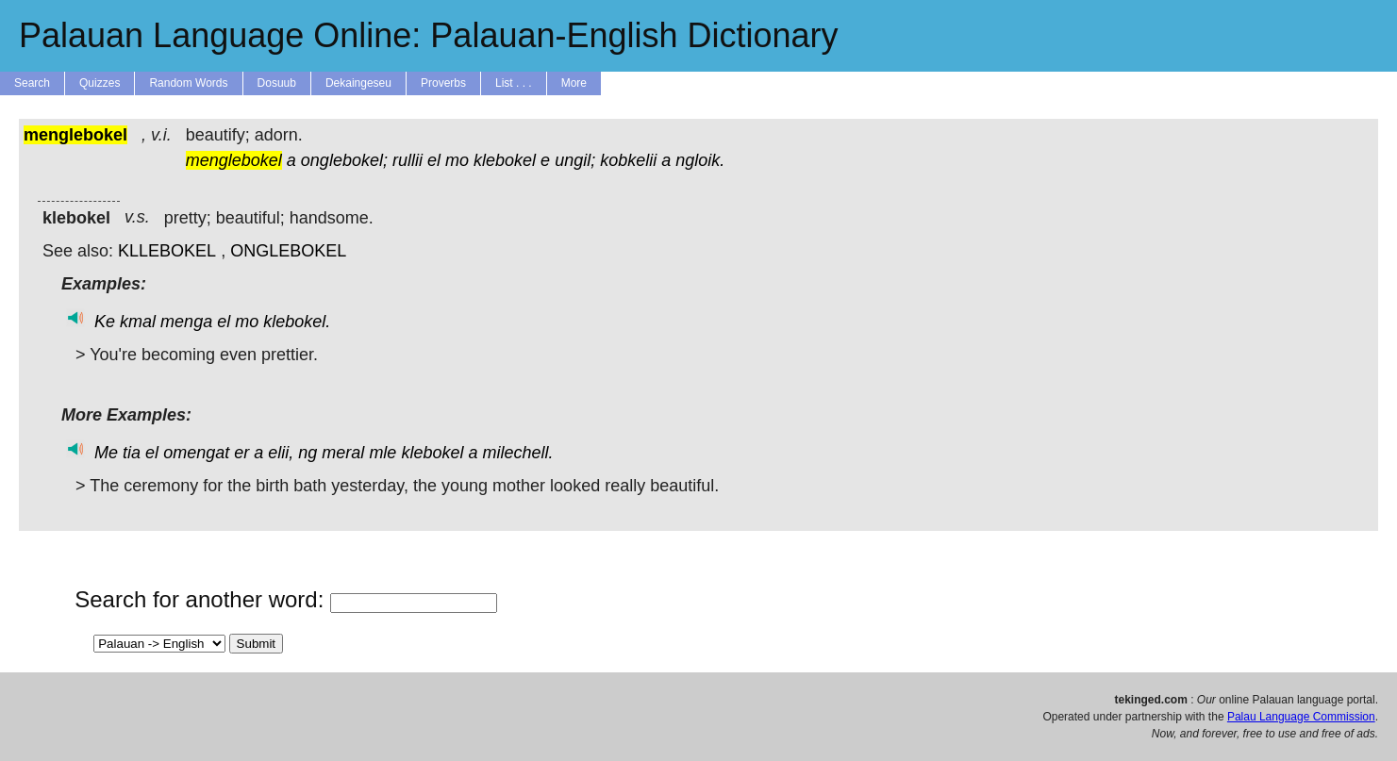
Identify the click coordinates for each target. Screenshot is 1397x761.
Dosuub (277, 83)
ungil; (575, 160)
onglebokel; (344, 160)
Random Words (188, 83)
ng (307, 452)
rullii (407, 160)
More (574, 83)
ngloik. (699, 160)
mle (382, 452)
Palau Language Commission (1301, 716)
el (434, 160)
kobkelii (628, 160)
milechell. (518, 452)
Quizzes (99, 83)
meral (343, 452)
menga (186, 321)
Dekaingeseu (358, 83)
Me (106, 452)
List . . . (513, 83)
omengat (196, 452)
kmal (138, 321)
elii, (280, 452)
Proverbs (443, 83)
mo (457, 160)
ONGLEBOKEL (288, 250)
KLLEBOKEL (167, 250)
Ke (104, 321)
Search (32, 83)
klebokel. (296, 321)
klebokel (505, 160)
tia (132, 452)
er (241, 452)
